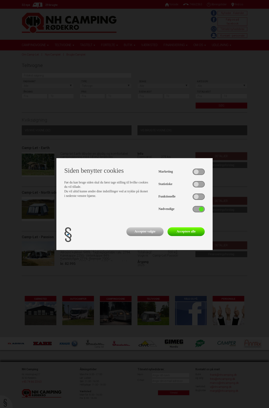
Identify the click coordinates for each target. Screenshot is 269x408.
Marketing (165, 171)
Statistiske (165, 184)
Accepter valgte (144, 231)
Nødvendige (166, 209)
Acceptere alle (186, 231)
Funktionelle (166, 196)
